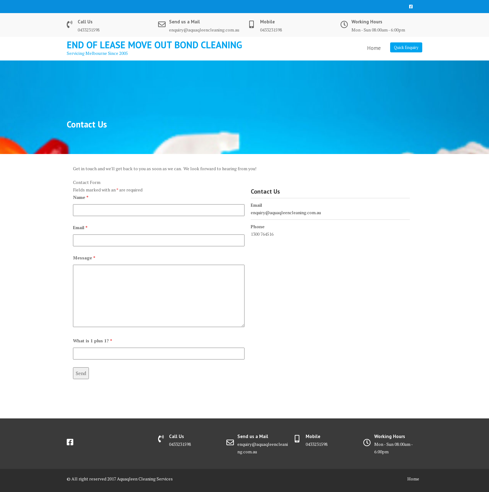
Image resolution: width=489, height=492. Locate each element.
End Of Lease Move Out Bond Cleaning (154, 45)
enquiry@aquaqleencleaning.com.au (286, 212)
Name (80, 197)
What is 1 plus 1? (92, 341)
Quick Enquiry (406, 47)
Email (80, 227)
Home (374, 48)
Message (84, 258)
